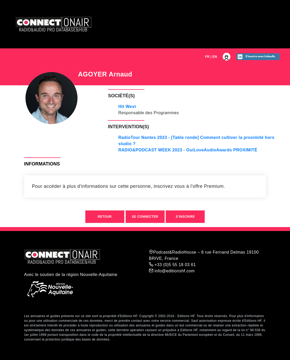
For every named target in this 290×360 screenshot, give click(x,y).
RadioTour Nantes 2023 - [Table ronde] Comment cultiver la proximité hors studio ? (196, 140)
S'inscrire (185, 216)
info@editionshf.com (172, 270)
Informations (42, 163)
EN (214, 57)
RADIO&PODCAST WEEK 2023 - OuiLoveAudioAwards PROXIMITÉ (187, 150)
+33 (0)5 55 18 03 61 (172, 264)
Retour (105, 216)
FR (207, 57)
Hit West (127, 106)
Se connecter (145, 216)
